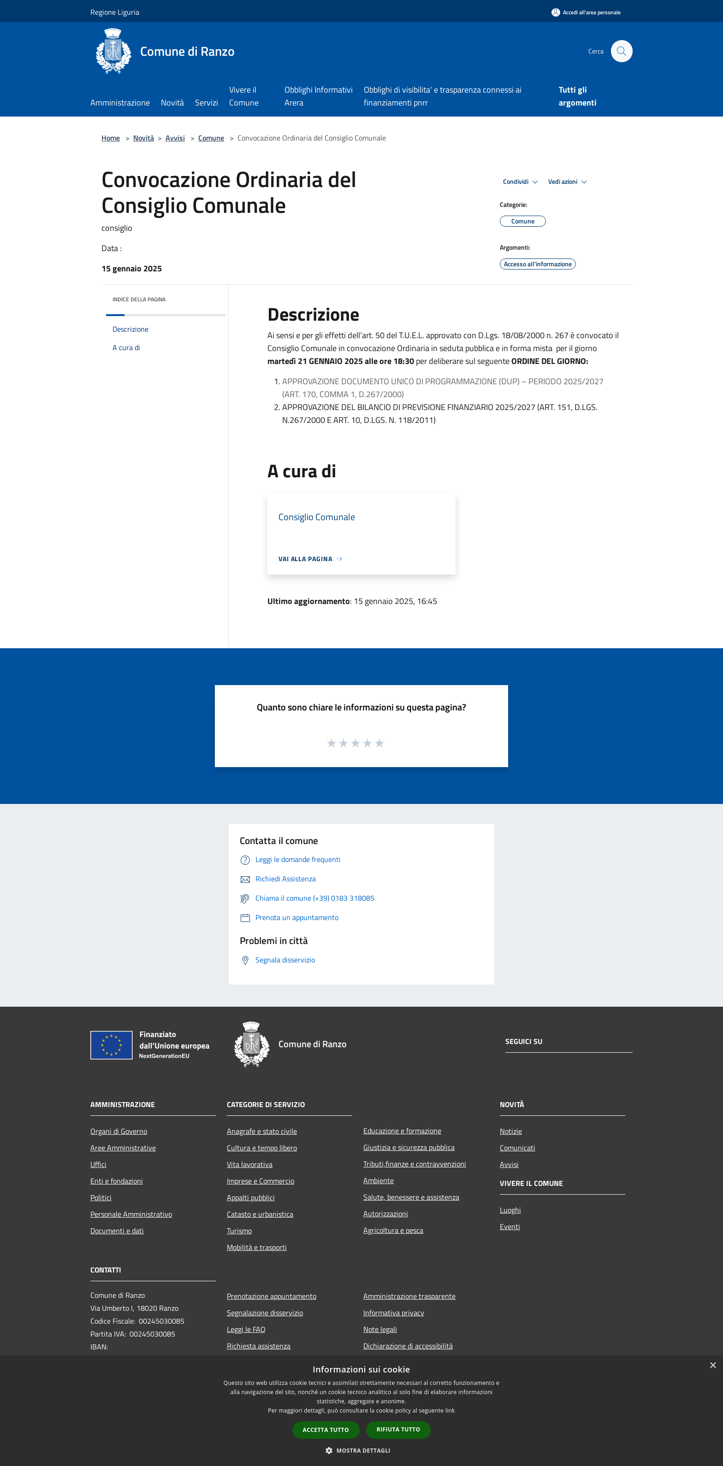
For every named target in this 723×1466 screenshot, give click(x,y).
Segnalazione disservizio (265, 1312)
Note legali (380, 1329)
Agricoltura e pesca (393, 1230)
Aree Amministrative (123, 1147)
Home (110, 137)
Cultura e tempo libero (262, 1147)
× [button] (712, 1365)
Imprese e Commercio (260, 1180)
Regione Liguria (114, 12)
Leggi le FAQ (246, 1329)
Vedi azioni (569, 182)
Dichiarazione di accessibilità (408, 1345)
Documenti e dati (117, 1230)
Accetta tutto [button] (326, 1430)
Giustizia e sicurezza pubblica (409, 1147)
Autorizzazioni (385, 1213)
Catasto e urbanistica (260, 1214)
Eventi (510, 1226)
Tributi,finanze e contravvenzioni (414, 1163)
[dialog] (361, 1411)
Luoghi (510, 1209)
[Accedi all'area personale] (586, 12)
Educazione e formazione (402, 1130)
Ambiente (378, 1180)
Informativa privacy (393, 1312)
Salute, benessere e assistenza (411, 1196)
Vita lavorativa (250, 1164)
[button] (361, 1450)
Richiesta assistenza (258, 1345)
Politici (101, 1197)
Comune (211, 137)
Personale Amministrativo (131, 1214)
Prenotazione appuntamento (271, 1296)
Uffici (98, 1164)
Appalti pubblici (251, 1197)
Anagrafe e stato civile (262, 1131)
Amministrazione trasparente (409, 1296)
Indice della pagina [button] (139, 299)
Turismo (239, 1230)
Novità (143, 137)
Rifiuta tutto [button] (399, 1429)
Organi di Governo (118, 1131)
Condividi (522, 182)
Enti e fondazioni (116, 1180)
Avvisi (175, 137)
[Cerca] (621, 51)
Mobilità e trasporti (257, 1247)
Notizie (511, 1131)
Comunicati (517, 1147)
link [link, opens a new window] (450, 1410)
